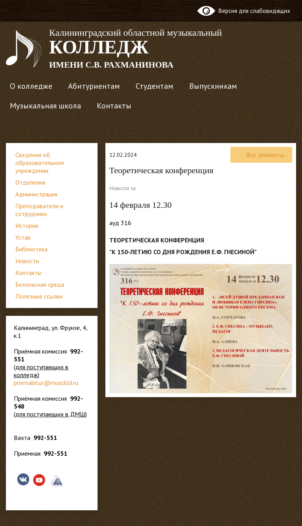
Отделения (30, 182)
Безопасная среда (39, 284)
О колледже (31, 86)
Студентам (154, 86)
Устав (23, 237)
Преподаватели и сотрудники (39, 210)
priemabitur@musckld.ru (46, 383)
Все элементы (261, 155)
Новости (27, 261)
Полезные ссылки (39, 296)
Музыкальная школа (45, 106)
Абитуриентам (94, 86)
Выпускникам (213, 86)
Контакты (114, 106)
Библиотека (31, 249)
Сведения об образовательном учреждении (39, 162)
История (26, 225)
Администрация (36, 194)
